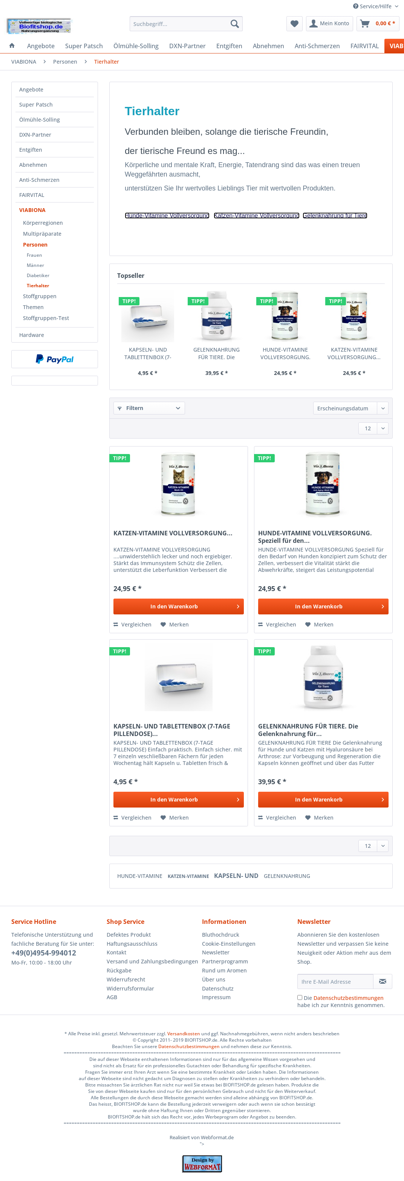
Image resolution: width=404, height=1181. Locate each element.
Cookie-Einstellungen (229, 943)
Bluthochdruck (220, 934)
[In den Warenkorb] (178, 606)
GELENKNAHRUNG (287, 875)
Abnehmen (33, 164)
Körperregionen (43, 222)
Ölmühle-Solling (39, 119)
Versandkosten (183, 1033)
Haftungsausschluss (132, 943)
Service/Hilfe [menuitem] (373, 6)
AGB (112, 997)
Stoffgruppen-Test (46, 318)
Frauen (34, 255)
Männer (35, 265)
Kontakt (116, 952)
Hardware (31, 334)
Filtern (130, 407)
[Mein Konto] (329, 23)
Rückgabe (119, 970)
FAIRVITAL (31, 194)
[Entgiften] (229, 46)
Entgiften (30, 149)
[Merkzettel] (294, 23)
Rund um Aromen (224, 970)
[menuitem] (186, 27)
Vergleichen (132, 624)
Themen (33, 307)
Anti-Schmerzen (39, 179)
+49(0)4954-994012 (43, 953)
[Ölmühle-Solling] (136, 46)
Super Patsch (36, 104)
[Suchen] (235, 23)
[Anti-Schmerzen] (317, 46)
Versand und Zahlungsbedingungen (152, 961)
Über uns (213, 979)
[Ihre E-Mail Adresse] (335, 981)
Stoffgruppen (40, 296)
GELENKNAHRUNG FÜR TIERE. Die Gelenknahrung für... (216, 353)
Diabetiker (38, 275)
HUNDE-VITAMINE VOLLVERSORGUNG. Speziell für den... (285, 353)
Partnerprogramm (225, 961)
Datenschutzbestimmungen (349, 997)
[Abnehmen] (268, 46)
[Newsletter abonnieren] (382, 981)
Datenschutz (218, 988)
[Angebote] (41, 46)
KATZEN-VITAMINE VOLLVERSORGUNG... (354, 353)
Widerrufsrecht (126, 979)
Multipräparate (42, 233)
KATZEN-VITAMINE (189, 876)
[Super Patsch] (84, 46)
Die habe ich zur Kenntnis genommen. (341, 1001)
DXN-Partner (35, 134)
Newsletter (216, 952)
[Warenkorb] (378, 23)
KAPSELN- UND (237, 876)
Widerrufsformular (130, 988)
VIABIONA (32, 209)
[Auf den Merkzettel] (175, 624)
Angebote (31, 89)
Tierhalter (38, 285)
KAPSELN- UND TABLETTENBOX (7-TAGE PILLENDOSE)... (148, 353)
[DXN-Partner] (187, 46)
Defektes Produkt (129, 934)
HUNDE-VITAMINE (140, 875)
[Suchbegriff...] (186, 23)
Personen (35, 244)
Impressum (216, 997)
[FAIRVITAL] (364, 46)
